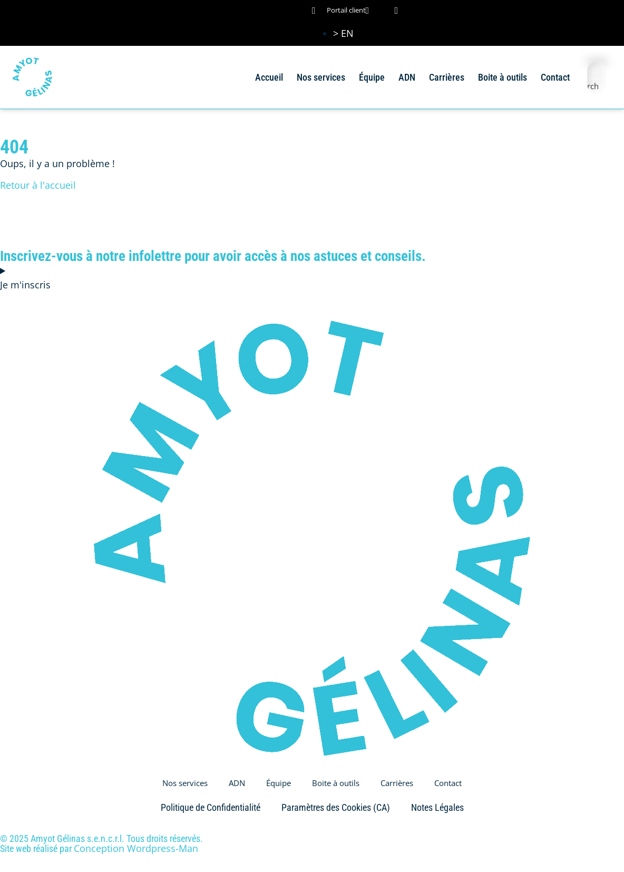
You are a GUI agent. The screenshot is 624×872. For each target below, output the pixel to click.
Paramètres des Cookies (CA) (335, 807)
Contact (555, 77)
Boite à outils (502, 77)
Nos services (321, 77)
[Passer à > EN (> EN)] (343, 33)
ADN (406, 77)
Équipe (372, 77)
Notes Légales (437, 807)
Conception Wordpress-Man (136, 848)
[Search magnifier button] (596, 86)
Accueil (269, 77)
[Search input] (597, 71)
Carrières (446, 77)
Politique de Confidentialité (210, 807)
